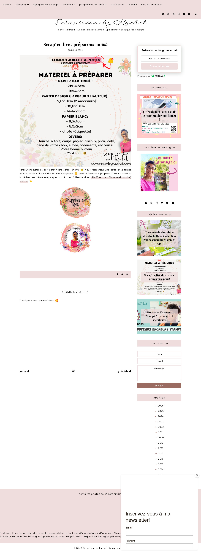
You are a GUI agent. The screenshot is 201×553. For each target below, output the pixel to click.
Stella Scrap (118, 4)
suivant (24, 371)
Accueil (7, 4)
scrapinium (113, 493)
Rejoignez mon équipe (46, 4)
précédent (124, 371)
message (159, 373)
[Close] (197, 475)
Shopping (21, 4)
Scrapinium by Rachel (100, 22)
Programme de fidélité (92, 4)
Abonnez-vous (159, 66)
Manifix (133, 4)
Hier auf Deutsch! (151, 4)
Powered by (151, 76)
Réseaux (68, 4)
